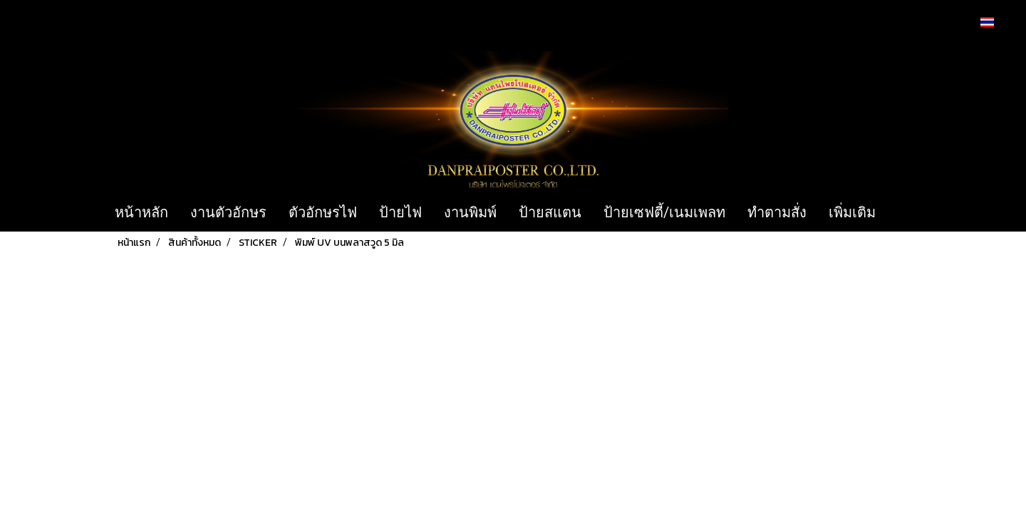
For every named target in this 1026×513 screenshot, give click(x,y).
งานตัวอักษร (228, 212)
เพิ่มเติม (852, 212)
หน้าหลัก (141, 212)
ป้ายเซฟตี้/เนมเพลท (664, 212)
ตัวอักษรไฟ (323, 212)
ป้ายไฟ (400, 212)
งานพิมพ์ (470, 212)
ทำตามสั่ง (777, 212)
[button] (907, 213)
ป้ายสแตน (550, 212)
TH (995, 21)
